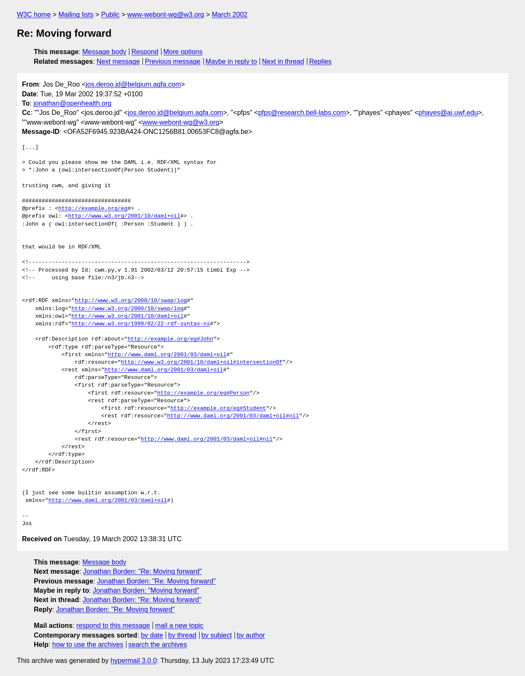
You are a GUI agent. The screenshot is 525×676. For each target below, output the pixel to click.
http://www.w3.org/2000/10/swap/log (131, 301)
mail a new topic (179, 625)
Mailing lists (75, 14)
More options (183, 51)
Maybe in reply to (231, 61)
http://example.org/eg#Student (218, 408)
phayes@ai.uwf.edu (448, 112)
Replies (320, 61)
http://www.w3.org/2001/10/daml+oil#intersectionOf (201, 362)
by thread (182, 635)
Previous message (173, 61)
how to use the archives (87, 644)
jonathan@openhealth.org (72, 103)
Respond (145, 51)
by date (152, 635)
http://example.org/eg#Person (203, 393)
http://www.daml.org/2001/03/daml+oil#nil (233, 416)
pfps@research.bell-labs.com (302, 112)
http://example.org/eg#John (170, 339)
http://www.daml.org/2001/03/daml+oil (167, 355)
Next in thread (283, 61)
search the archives (158, 644)
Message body (104, 51)
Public (110, 14)
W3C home (34, 14)
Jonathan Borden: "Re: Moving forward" (142, 571)
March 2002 (230, 14)
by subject (216, 635)
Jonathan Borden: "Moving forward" (146, 590)
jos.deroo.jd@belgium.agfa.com (133, 84)
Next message (118, 61)
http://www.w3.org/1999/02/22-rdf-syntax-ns (140, 324)
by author (251, 635)
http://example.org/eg (93, 209)
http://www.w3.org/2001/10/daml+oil (124, 216)
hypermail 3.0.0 (133, 660)
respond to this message (113, 625)
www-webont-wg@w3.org (165, 14)
